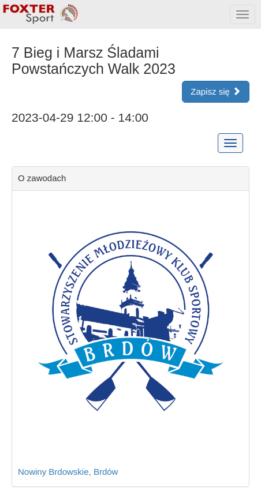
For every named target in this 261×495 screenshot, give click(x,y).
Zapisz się (216, 91)
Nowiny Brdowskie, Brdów (68, 472)
